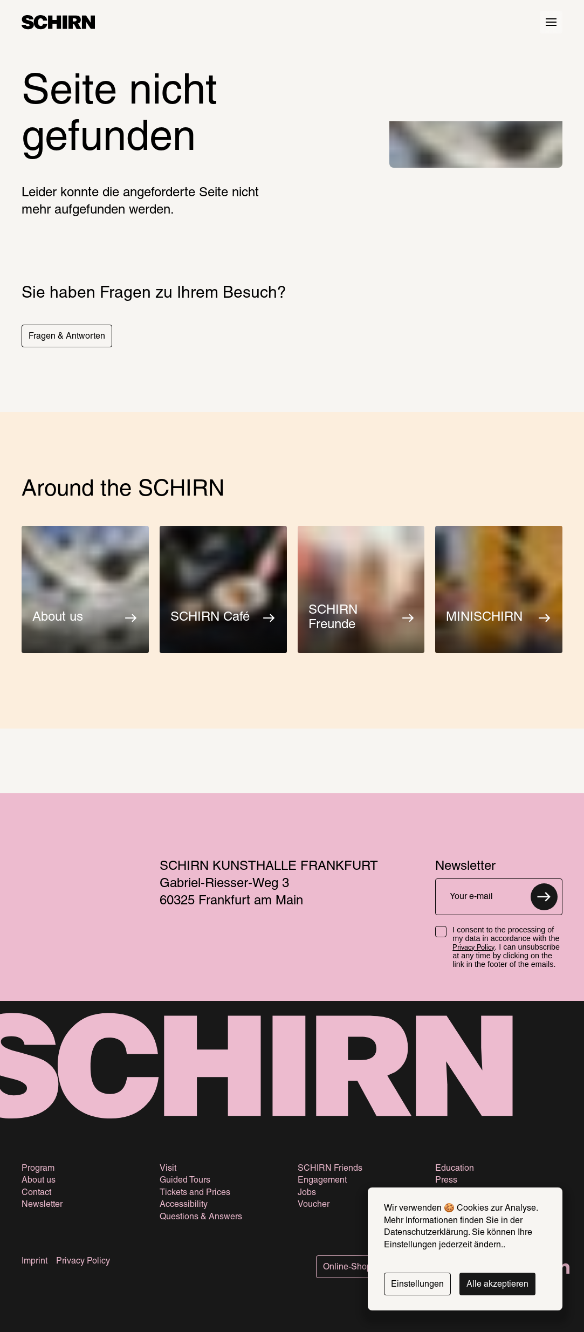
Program (38, 1168)
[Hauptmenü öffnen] (551, 22)
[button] (67, 336)
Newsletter (42, 1205)
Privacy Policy (473, 948)
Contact (36, 1193)
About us (39, 1180)
